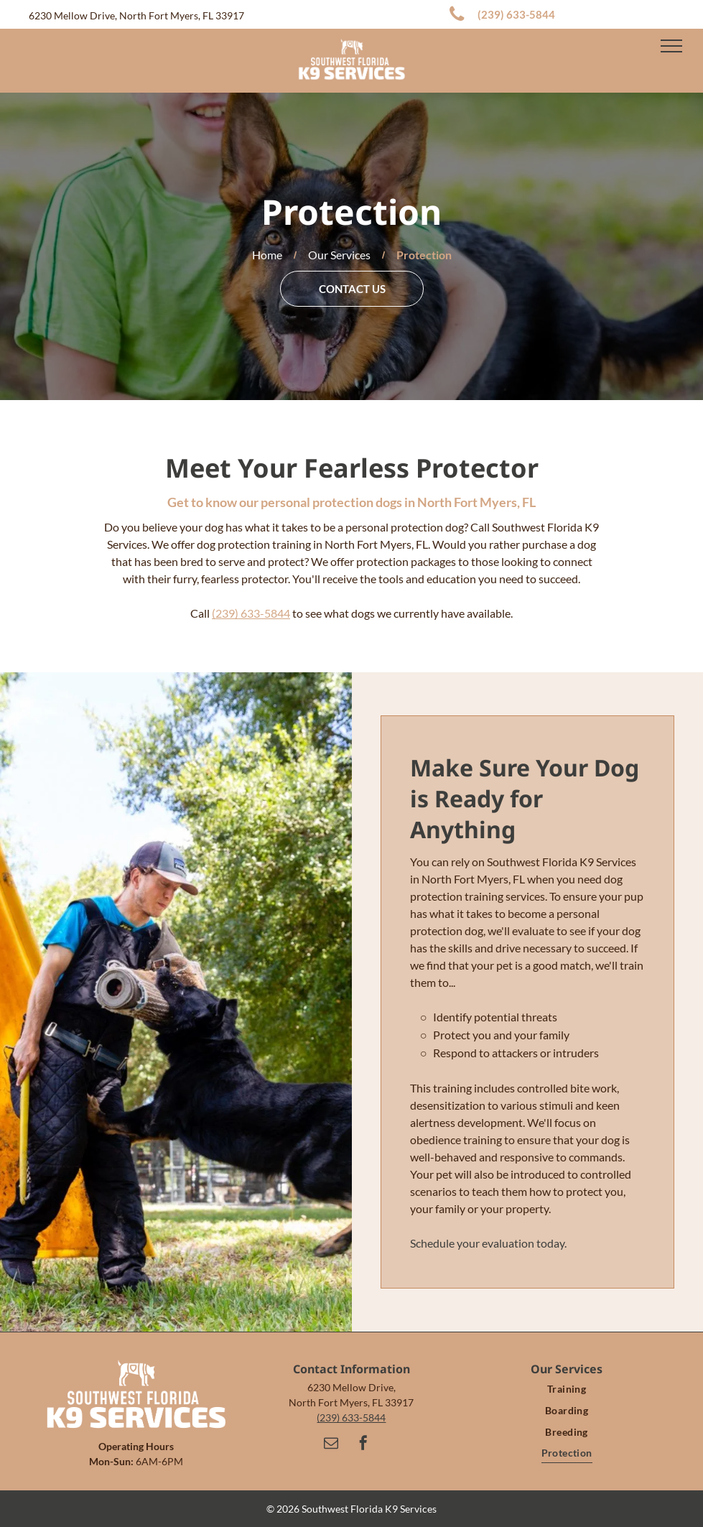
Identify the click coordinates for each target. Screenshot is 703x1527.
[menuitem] (566, 1389)
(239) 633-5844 (251, 613)
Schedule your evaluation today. (488, 1243)
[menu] (671, 46)
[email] (331, 1444)
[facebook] (363, 1444)
